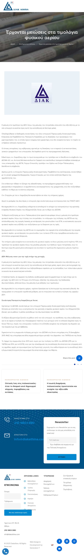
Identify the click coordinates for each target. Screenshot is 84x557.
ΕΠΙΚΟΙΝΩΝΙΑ (11, 485)
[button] (75, 364)
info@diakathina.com (30, 439)
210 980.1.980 (24, 423)
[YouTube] (59, 548)
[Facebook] (59, 541)
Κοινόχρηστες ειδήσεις (27, 44)
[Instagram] (74, 541)
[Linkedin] (66, 541)
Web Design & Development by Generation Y (41, 545)
